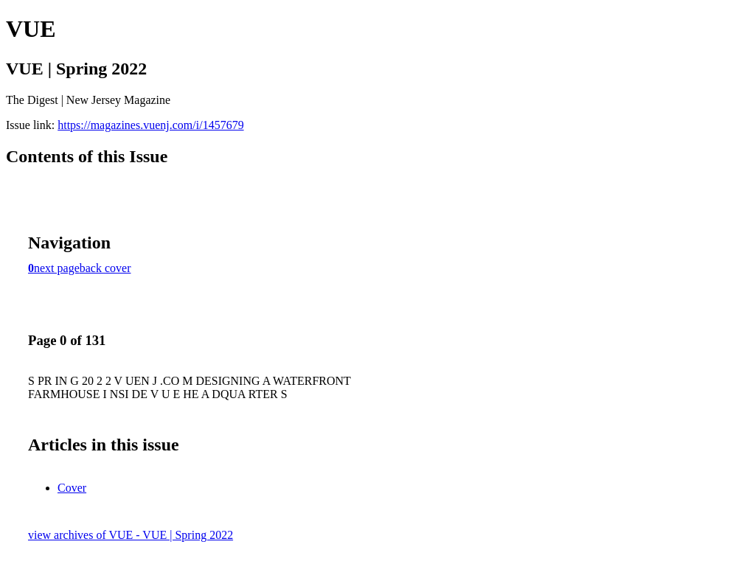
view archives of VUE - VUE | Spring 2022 (130, 535)
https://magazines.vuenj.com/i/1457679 (150, 125)
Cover (72, 487)
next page (57, 268)
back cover (105, 268)
